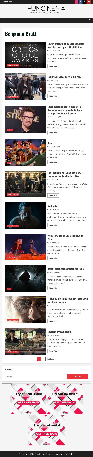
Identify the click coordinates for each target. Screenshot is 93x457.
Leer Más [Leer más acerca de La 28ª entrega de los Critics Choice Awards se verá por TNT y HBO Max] (54, 66)
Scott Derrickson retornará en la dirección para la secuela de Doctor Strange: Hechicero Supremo (25, 119)
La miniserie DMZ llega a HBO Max (25, 86)
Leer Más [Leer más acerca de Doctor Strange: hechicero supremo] (54, 288)
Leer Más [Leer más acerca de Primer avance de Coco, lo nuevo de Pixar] (54, 258)
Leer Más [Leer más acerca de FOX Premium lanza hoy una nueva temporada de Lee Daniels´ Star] (54, 196)
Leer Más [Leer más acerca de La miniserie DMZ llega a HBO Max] (54, 96)
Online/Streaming (12, 226)
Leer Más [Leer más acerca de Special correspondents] (54, 351)
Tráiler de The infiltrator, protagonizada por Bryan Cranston (25, 309)
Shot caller (25, 215)
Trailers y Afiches (12, 257)
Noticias (9, 130)
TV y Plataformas (12, 65)
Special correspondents (25, 341)
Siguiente (51, 359)
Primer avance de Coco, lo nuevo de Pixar (25, 247)
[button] (5, 20)
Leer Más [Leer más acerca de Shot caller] (54, 225)
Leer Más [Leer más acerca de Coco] (54, 162)
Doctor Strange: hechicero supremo (25, 278)
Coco (25, 152)
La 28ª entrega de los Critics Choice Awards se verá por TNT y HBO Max (25, 55)
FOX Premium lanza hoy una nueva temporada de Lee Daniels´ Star (25, 184)
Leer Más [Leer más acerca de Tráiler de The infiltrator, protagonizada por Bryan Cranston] (54, 321)
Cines (9, 163)
